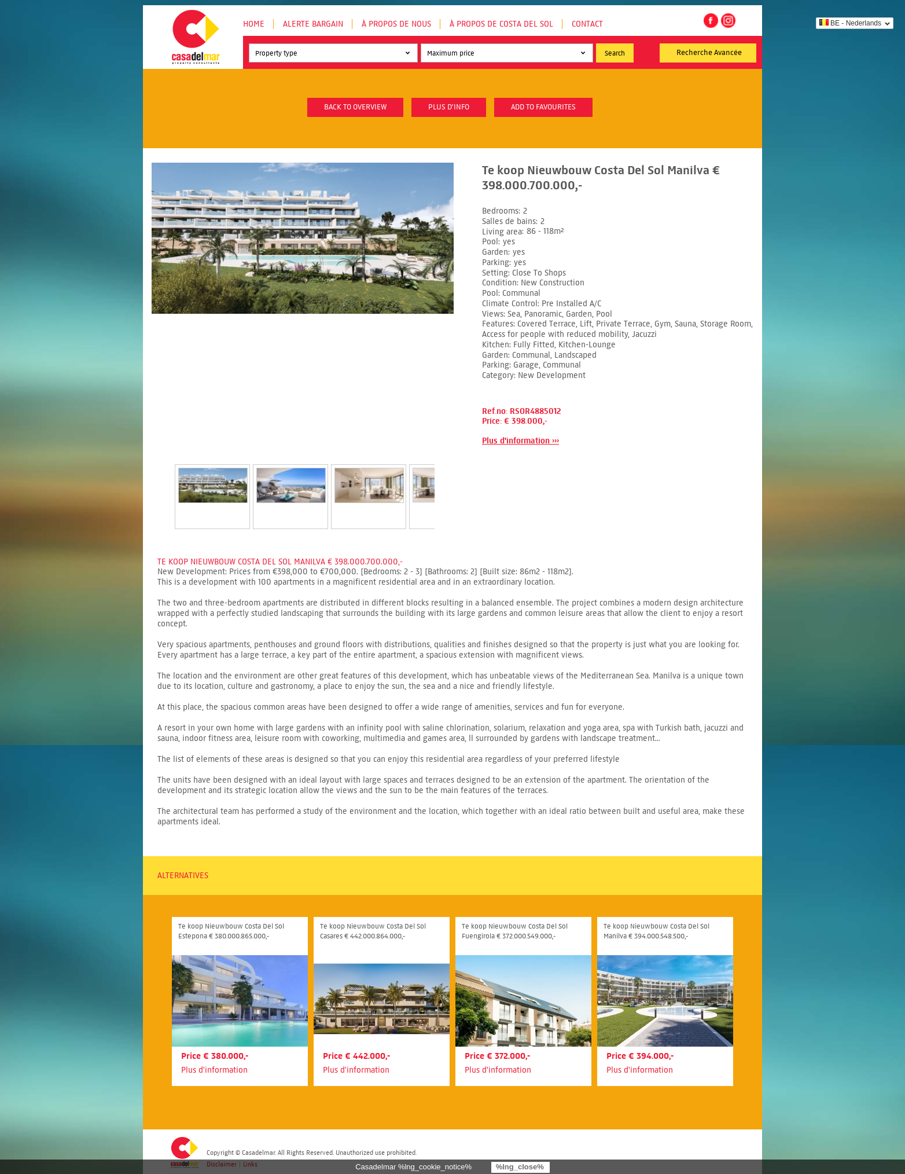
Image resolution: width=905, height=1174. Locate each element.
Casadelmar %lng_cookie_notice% (413, 1166)
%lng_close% (520, 1166)
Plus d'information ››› (520, 441)
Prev (161, 484)
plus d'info (448, 107)
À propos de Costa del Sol (501, 24)
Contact (587, 24)
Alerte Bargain (313, 24)
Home (253, 24)
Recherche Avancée (709, 52)
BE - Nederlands (850, 23)
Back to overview (355, 107)
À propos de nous (396, 24)
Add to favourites (543, 107)
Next (448, 484)
